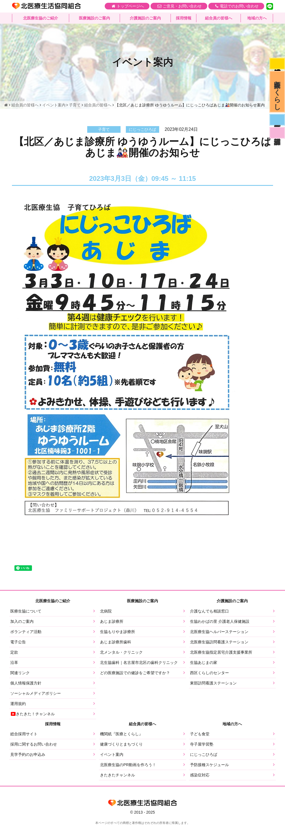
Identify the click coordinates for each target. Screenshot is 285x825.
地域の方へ (257, 18)
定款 (14, 652)
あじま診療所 (111, 621)
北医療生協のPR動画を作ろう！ (128, 764)
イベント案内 (111, 754)
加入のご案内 (22, 621)
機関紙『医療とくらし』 (121, 734)
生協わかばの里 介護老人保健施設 (219, 621)
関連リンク (20, 673)
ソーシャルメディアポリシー (35, 693)
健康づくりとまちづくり (121, 744)
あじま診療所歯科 (115, 642)
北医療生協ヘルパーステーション (219, 631)
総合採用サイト (24, 734)
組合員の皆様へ (218, 18)
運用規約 (18, 703)
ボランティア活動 (25, 631)
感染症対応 (277, 63)
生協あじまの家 (203, 662)
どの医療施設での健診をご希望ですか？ (135, 673)
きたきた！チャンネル (32, 714)
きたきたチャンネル (117, 775)
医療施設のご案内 (94, 18)
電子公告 (18, 642)
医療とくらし (277, 92)
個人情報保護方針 (25, 683)
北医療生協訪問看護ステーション (219, 642)
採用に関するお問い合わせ (33, 744)
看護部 (277, 133)
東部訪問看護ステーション (213, 683)
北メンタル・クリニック (121, 652)
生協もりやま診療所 (117, 631)
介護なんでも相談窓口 (209, 611)
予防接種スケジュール (209, 764)
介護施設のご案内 (145, 18)
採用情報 (183, 18)
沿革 (14, 662)
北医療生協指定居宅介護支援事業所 (221, 652)
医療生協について (25, 611)
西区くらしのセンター (209, 673)
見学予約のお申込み (27, 754)
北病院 (106, 611)
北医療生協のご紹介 (40, 18)
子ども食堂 (199, 734)
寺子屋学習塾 (201, 744)
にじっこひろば (203, 754)
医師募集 (277, 120)
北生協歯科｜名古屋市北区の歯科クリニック (139, 662)
